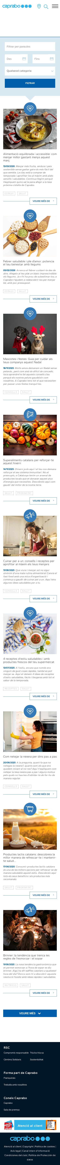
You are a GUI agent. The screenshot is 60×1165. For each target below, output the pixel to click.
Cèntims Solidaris (12, 1059)
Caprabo (8, 1103)
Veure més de (44, 201)
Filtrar (30, 83)
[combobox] (30, 71)
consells (11, 392)
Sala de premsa (12, 1109)
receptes (11, 688)
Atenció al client (30, 1126)
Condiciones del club (15, 1155)
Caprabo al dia (18, 28)
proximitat (24, 493)
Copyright (28, 1146)
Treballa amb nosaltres (15, 1084)
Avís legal (15, 1151)
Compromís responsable (16, 1052)
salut (22, 193)
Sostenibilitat (36, 1059)
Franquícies (9, 1078)
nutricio (10, 985)
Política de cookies (45, 1146)
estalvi (9, 193)
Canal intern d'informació (36, 1151)
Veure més (27, 1013)
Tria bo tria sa (37, 1052)
